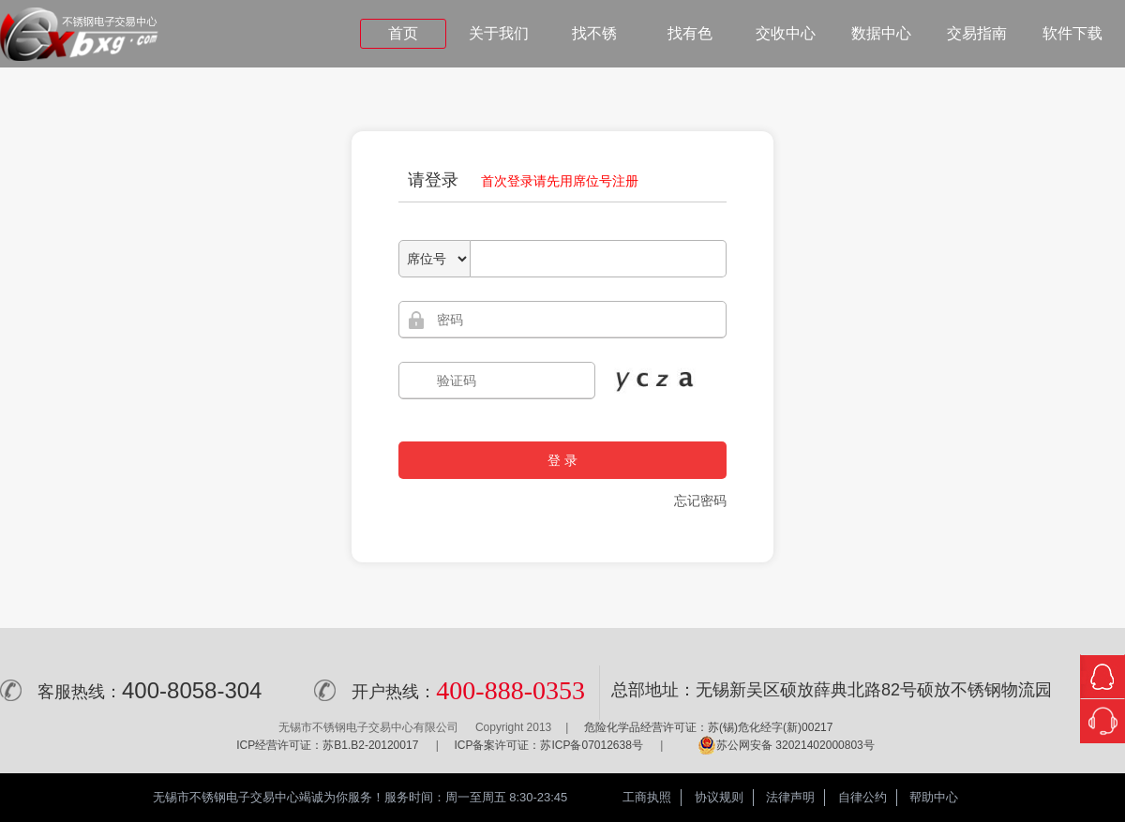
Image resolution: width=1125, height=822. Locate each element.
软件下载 (1072, 33)
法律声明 (790, 797)
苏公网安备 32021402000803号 (786, 745)
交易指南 (977, 33)
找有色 (690, 33)
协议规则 (719, 797)
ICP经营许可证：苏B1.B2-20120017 (327, 745)
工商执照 (646, 797)
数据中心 (881, 33)
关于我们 (499, 33)
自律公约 (862, 797)
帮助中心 (933, 797)
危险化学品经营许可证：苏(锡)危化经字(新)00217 (708, 727)
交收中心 (786, 33)
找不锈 (594, 33)
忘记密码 (700, 500)
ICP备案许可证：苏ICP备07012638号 (548, 745)
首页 (403, 33)
